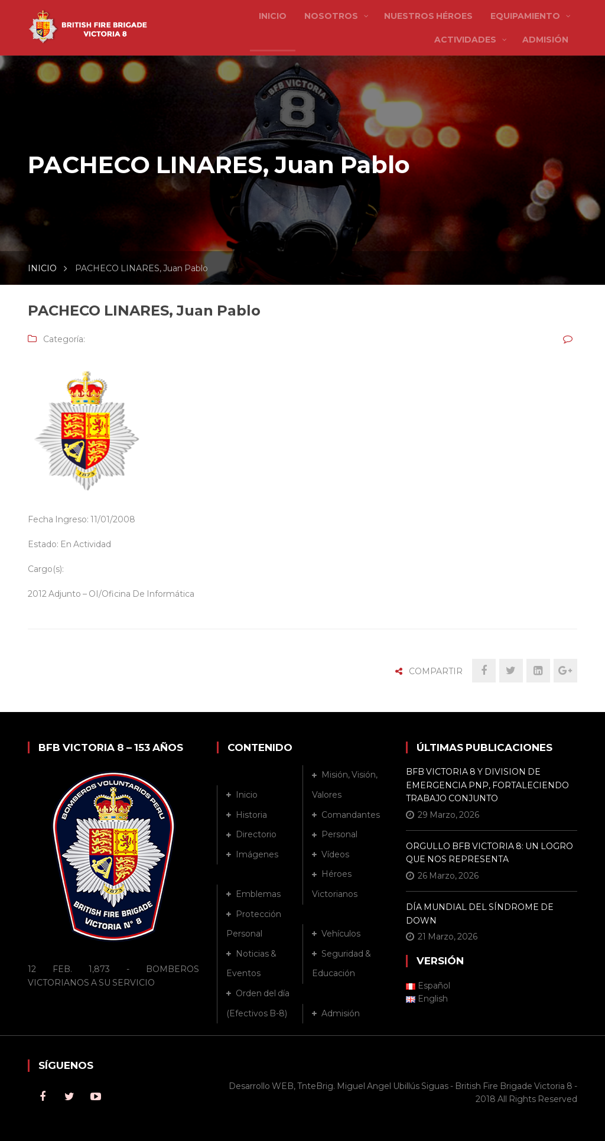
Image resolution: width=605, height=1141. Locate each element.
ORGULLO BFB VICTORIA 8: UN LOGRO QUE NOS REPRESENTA (489, 852)
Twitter (69, 1097)
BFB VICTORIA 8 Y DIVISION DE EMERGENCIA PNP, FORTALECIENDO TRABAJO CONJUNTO (487, 785)
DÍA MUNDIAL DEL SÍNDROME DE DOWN (480, 913)
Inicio (247, 794)
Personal (339, 834)
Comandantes (350, 815)
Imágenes (257, 854)
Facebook (42, 1097)
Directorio (256, 834)
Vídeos (335, 854)
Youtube (96, 1097)
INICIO (42, 268)
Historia (251, 815)
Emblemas (258, 894)
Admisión (340, 1013)
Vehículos (340, 933)
